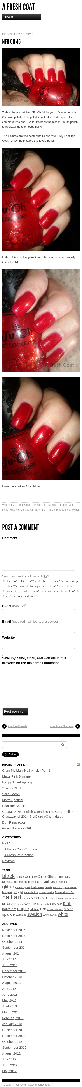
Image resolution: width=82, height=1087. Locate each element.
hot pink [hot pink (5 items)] (7, 892)
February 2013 (13, 1018)
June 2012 (9, 1065)
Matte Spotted (12, 800)
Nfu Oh (20, 509)
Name (14, 605)
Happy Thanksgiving (17, 782)
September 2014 (14, 947)
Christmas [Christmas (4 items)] (17, 881)
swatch (76, 509)
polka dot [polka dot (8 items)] (9, 909)
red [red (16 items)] (43, 908)
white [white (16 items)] (63, 914)
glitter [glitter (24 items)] (8, 886)
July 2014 (9, 959)
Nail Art (7, 843)
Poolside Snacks (14, 806)
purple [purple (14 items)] (23, 909)
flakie (5, 509)
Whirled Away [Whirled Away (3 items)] (50, 915)
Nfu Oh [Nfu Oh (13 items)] (37, 898)
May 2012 (9, 1071)
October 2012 (12, 1041)
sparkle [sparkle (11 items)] (8, 914)
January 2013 (12, 1024)
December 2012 (14, 1030)
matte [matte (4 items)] (50, 892)
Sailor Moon (11, 794)
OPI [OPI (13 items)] (28, 903)
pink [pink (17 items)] (67, 903)
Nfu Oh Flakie (47, 509)
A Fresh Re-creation (18, 855)
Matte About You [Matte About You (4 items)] (65, 892)
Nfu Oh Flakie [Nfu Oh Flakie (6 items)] (54, 898)
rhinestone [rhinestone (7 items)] (55, 909)
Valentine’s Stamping (62, 726)
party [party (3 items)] (46, 904)
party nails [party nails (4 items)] (56, 903)
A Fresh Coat (18, 7)
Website (8, 637)
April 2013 (9, 1006)
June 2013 (9, 994)
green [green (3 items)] (27, 887)
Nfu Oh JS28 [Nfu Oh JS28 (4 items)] (9, 903)
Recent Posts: (13, 764)
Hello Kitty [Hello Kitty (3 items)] (58, 887)
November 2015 (14, 930)
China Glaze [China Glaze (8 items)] (46, 876)
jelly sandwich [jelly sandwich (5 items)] (29, 892)
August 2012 (11, 1053)
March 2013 (10, 1012)
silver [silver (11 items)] (68, 909)
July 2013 (9, 988)
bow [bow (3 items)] (34, 877)
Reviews (51, 504)
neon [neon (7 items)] (26, 898)
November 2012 (14, 1036)
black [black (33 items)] (8, 876)
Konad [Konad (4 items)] (43, 892)
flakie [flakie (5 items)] (27, 881)
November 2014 (14, 936)
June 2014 (9, 965)
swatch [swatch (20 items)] (34, 914)
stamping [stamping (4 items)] (21, 914)
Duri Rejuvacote (14, 822)
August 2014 (11, 953)
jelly (12, 509)
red (58, 509)
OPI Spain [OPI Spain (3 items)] (37, 904)
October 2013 (12, 977)
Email (30, 621)
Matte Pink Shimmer (17, 776)
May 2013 (9, 1000)
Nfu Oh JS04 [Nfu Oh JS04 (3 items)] (71, 898)
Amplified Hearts (17, 726)
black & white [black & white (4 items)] (23, 876)
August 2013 (11, 983)
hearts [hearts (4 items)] (48, 887)
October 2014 (12, 941)
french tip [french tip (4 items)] (61, 881)
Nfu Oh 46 (31, 509)
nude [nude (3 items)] (21, 904)
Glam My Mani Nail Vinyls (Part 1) (26, 770)
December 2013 (14, 971)
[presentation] (20, 687)
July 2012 (9, 1059)
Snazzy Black (12, 788)
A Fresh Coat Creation (20, 849)
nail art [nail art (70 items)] (11, 897)
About (9, 17)
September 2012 (14, 1047)
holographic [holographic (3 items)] (71, 887)
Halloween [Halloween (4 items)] (37, 887)
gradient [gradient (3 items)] (19, 887)
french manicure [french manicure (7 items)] (43, 881)
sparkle (65, 509)
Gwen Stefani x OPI (16, 828)
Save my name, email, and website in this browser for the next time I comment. (34, 660)
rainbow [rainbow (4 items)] (34, 909)
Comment (9, 538)
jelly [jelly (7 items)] (16, 892)
